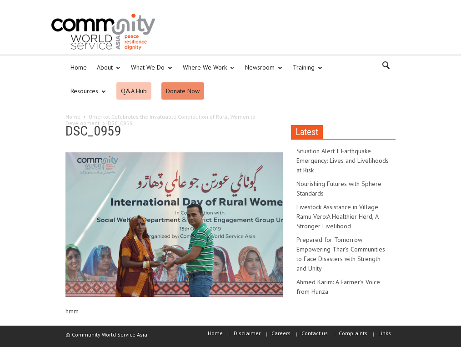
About (106, 71)
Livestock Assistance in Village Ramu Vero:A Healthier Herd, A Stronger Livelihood (337, 216)
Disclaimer (247, 333)
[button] (386, 67)
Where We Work (206, 71)
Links (384, 333)
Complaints (353, 333)
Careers (281, 333)
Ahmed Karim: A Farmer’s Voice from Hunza (338, 287)
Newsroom (261, 71)
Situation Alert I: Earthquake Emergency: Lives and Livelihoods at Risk (342, 160)
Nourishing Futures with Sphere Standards (338, 188)
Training (305, 71)
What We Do (149, 71)
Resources (85, 95)
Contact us (314, 333)
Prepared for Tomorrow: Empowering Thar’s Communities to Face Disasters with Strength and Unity (340, 254)
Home (78, 67)
